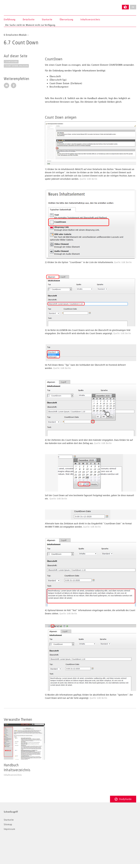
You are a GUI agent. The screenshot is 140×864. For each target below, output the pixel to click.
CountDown (11, 61)
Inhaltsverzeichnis (90, 19)
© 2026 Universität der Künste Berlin (20, 842)
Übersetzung (66, 19)
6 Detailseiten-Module (15, 34)
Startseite (47, 19)
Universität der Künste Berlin (16, 6)
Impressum (9, 828)
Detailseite (29, 19)
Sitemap (8, 824)
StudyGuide (123, 799)
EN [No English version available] (133, 7)
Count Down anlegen (16, 65)
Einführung (9, 19)
